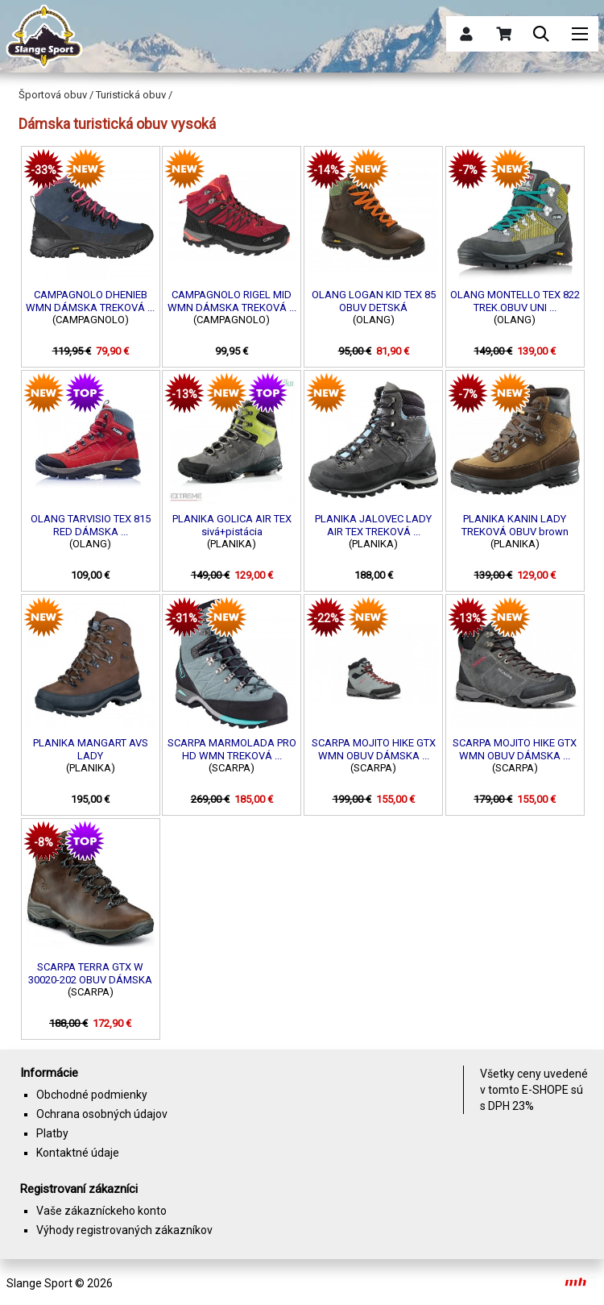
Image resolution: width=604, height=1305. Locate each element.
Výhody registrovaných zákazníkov (124, 1230)
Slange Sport (39, 1283)
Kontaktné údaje (77, 1152)
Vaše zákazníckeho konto (101, 1210)
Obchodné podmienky (91, 1094)
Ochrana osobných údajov (102, 1114)
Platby (52, 1133)
